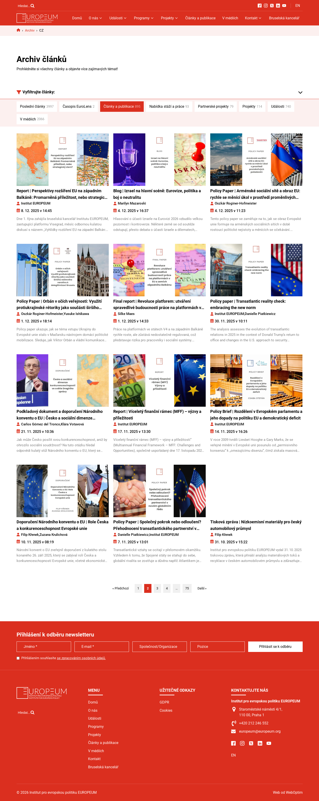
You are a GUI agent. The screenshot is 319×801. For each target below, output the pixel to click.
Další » (202, 588)
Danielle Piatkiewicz (260, 314)
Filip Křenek (30, 535)
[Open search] (26, 5)
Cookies (166, 710)
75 (187, 588)
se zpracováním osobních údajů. (81, 658)
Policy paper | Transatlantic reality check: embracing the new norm (248, 304)
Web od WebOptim (288, 792)
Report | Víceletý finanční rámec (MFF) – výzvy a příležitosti (157, 414)
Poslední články (37, 106)
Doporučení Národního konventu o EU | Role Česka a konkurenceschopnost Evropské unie (63, 525)
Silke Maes (126, 314)
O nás (96, 18)
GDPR (164, 702)
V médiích (230, 18)
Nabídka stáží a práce (169, 106)
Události (118, 18)
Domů (77, 18)
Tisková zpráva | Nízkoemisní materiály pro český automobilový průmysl (256, 525)
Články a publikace (200, 18)
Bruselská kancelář (284, 18)
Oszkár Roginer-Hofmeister (236, 203)
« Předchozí (120, 588)
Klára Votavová (72, 424)
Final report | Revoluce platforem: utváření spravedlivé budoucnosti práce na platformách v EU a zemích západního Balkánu (157, 305)
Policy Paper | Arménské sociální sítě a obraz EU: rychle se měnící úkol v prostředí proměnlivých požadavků (255, 194)
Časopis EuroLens (78, 106)
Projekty (169, 18)
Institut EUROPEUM (35, 203)
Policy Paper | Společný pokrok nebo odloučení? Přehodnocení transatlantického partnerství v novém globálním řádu (157, 525)
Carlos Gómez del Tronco (40, 424)
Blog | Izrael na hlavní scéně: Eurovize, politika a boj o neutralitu (157, 194)
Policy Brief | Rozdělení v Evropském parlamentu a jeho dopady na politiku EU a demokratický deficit (256, 414)
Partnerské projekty (215, 106)
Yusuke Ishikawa (76, 314)
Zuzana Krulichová (53, 535)
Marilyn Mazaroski (132, 203)
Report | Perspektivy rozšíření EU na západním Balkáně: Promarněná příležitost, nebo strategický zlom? (63, 194)
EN (297, 5)
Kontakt (253, 18)
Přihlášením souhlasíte (63, 658)
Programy (144, 18)
